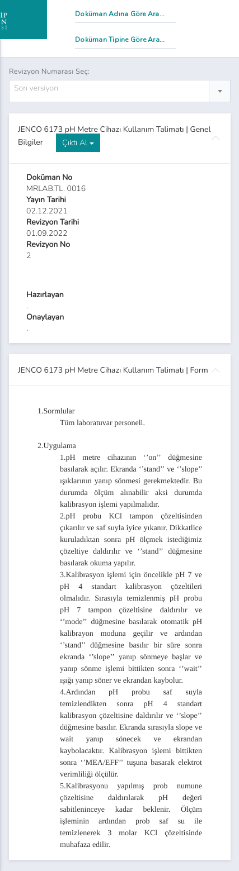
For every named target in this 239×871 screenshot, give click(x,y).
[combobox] (120, 91)
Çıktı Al (78, 142)
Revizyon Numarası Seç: (49, 71)
